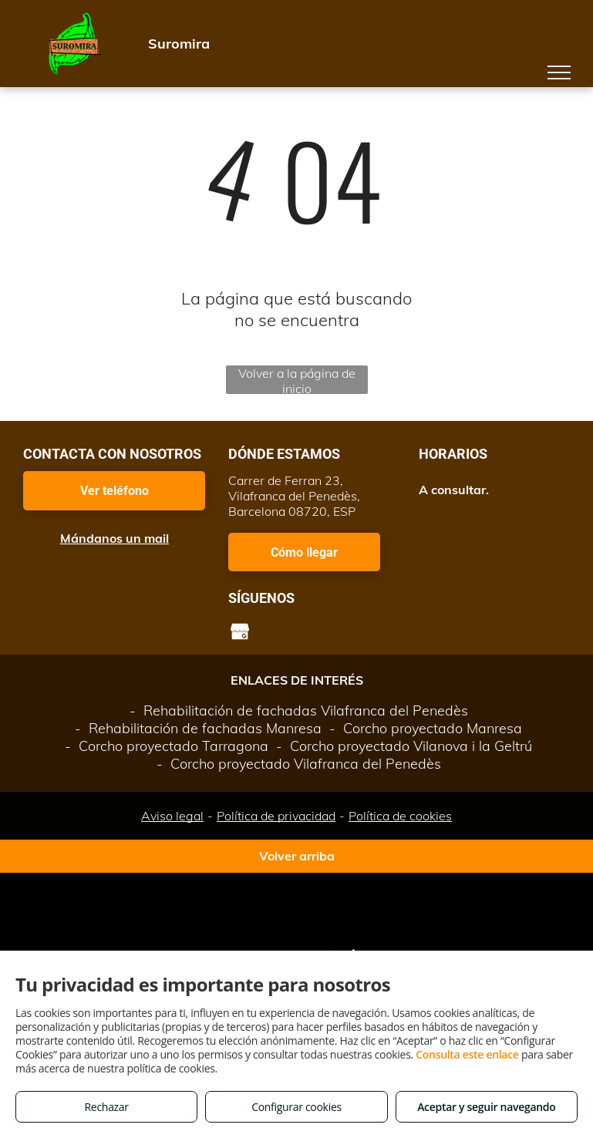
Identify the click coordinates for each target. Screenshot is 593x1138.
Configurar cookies (296, 1106)
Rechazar (107, 1106)
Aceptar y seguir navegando (486, 1106)
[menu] (559, 72)
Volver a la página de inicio (296, 379)
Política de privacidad (276, 815)
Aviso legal (172, 815)
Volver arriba (297, 856)
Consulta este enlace (467, 1054)
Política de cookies (400, 815)
